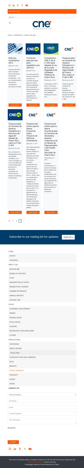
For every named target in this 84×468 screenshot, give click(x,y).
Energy (12, 313)
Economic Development (19, 309)
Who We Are (14, 269)
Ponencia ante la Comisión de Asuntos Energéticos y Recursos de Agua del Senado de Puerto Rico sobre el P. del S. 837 (15, 135)
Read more (15, 105)
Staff (11, 278)
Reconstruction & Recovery (21, 331)
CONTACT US (14, 388)
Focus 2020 (14, 353)
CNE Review (14, 344)
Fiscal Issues (14, 322)
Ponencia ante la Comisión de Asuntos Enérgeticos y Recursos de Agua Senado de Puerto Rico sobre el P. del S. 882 (68, 67)
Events (12, 256)
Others (12, 335)
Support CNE (14, 11)
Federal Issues (15, 318)
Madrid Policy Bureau (18, 287)
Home (11, 251)
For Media (13, 260)
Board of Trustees (17, 273)
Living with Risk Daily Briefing (22, 357)
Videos (12, 379)
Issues (11, 304)
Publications (14, 340)
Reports (13, 366)
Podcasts (13, 375)
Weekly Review (15, 348)
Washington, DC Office (19, 282)
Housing (13, 326)
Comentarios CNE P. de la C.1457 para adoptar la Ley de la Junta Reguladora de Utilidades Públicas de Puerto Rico (50, 67)
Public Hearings (16, 370)
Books (12, 384)
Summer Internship (18, 291)
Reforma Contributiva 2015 (14, 60)
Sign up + (68, 237)
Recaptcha (11, 428)
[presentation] (23, 434)
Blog (11, 362)
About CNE (13, 265)
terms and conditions (36, 462)
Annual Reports (16, 295)
